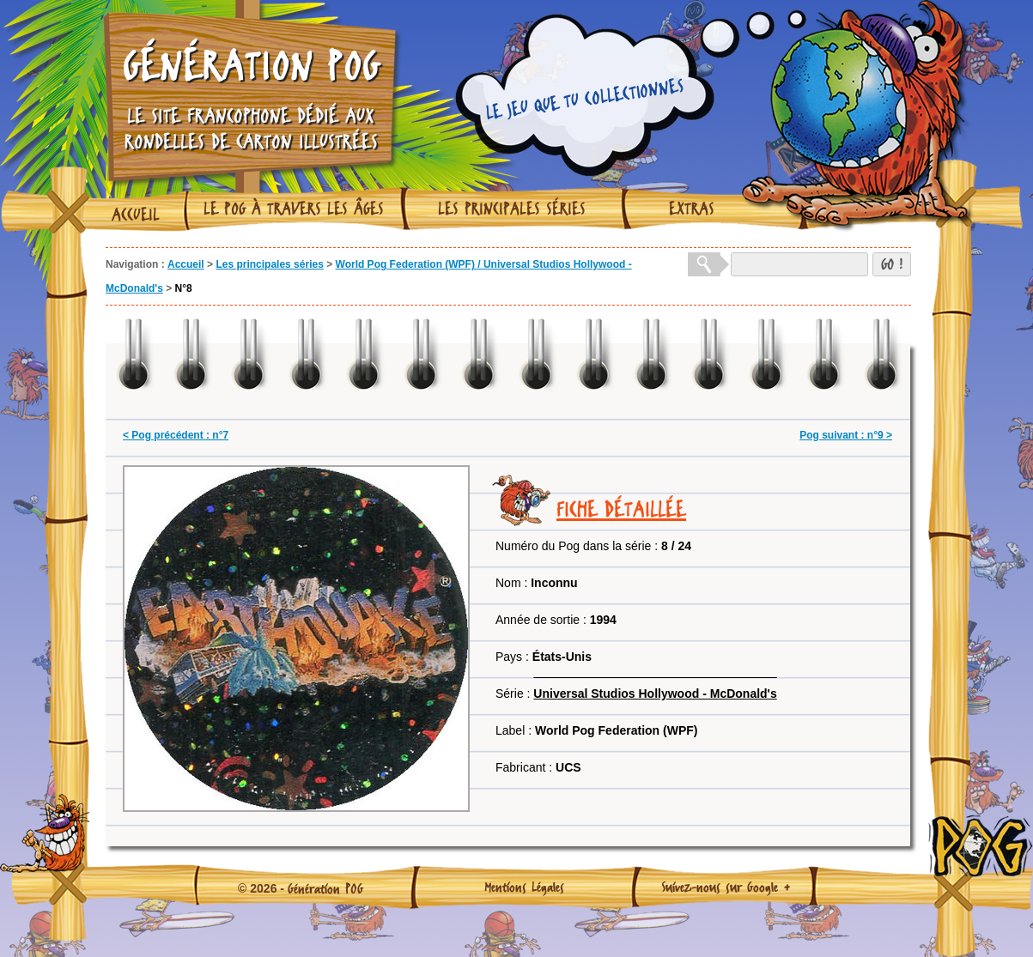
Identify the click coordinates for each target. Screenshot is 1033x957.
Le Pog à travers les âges (294, 208)
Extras (691, 208)
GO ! (891, 264)
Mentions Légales (524, 886)
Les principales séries (512, 208)
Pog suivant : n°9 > (845, 435)
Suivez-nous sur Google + (726, 886)
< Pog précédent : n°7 (175, 435)
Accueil (136, 214)
